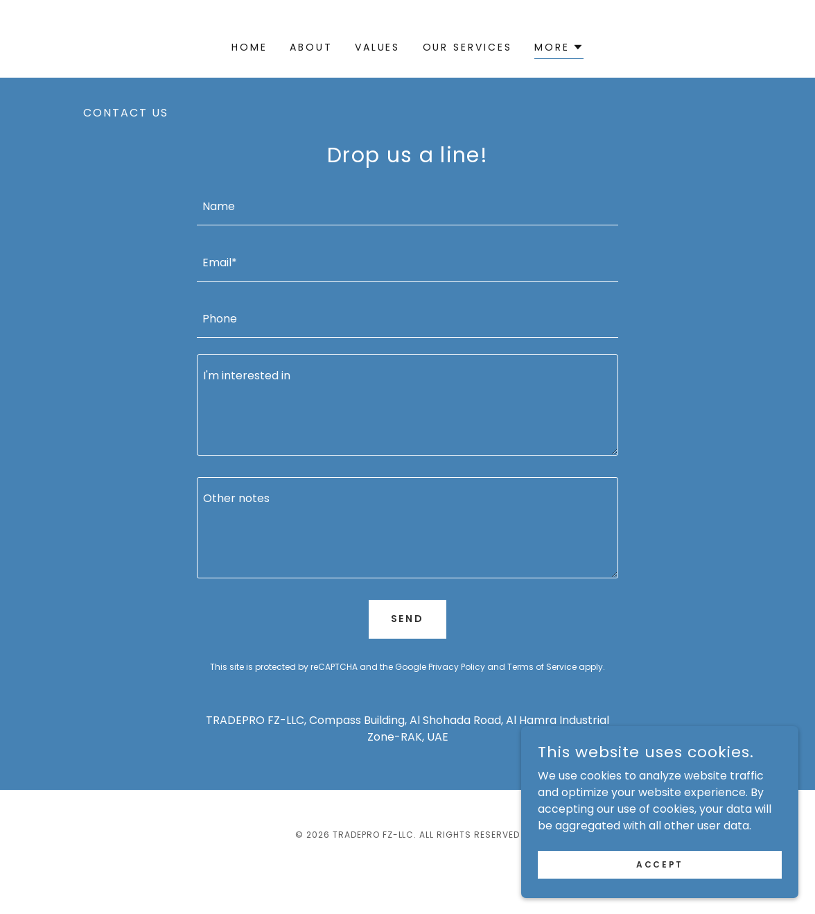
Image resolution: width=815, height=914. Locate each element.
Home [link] (249, 47)
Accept (659, 864)
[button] (559, 49)
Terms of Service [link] (542, 667)
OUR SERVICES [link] (468, 47)
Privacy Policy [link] (456, 667)
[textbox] (407, 205)
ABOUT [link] (311, 47)
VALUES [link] (378, 47)
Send (408, 619)
